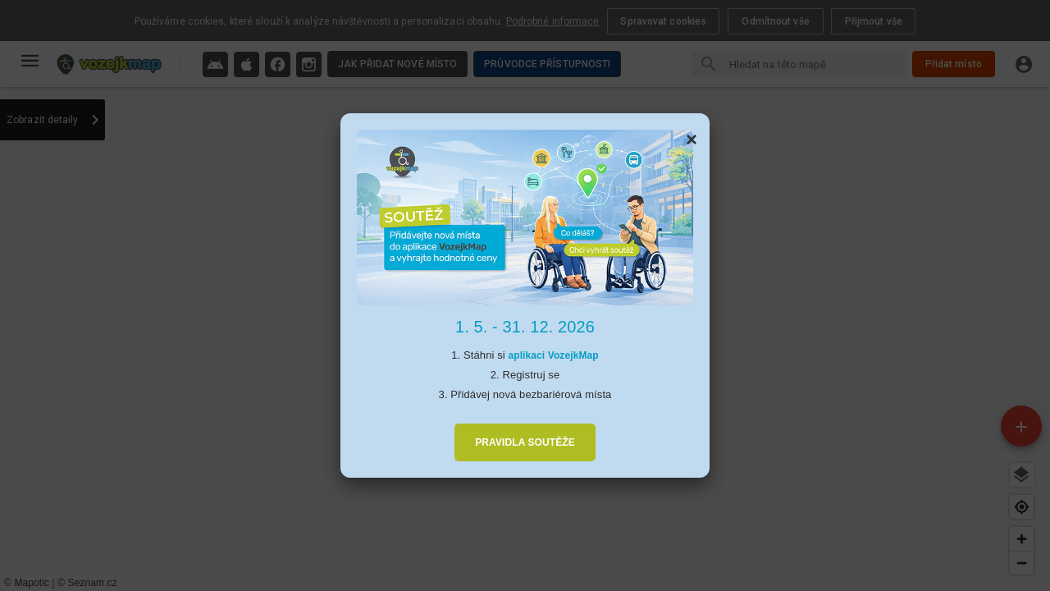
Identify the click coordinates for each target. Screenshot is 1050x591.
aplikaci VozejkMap (553, 355)
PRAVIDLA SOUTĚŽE (525, 442)
